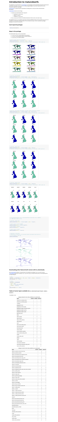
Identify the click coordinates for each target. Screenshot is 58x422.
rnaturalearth (24, 4)
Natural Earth (11, 8)
